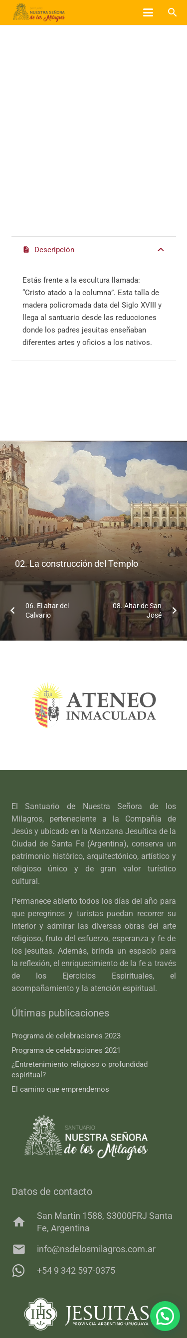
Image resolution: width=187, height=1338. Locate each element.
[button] (148, 12)
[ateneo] (93, 705)
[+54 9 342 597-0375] (24, 1271)
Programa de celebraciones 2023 (66, 1035)
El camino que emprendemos (60, 1089)
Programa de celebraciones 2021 (66, 1050)
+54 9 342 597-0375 (76, 1270)
